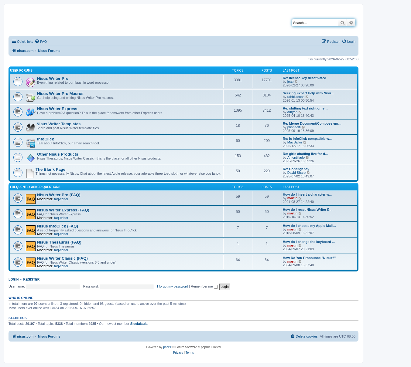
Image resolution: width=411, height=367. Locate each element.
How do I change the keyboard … (309, 242)
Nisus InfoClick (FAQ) (57, 226)
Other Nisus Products (57, 154)
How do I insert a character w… (307, 194)
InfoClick (45, 139)
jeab (290, 81)
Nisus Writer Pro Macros (60, 93)
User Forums (21, 70)
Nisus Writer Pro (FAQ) (58, 195)
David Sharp (296, 172)
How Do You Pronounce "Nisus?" (309, 258)
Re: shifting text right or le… (305, 108)
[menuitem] (41, 41)
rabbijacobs (295, 97)
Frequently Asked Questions (35, 187)
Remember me (204, 286)
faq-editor (61, 199)
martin (292, 198)
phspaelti (294, 127)
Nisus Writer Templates (58, 124)
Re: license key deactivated (304, 78)
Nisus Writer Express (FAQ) (63, 210)
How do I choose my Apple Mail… (309, 225)
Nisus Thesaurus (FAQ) (59, 242)
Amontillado (296, 157)
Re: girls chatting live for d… (305, 154)
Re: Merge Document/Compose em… (312, 123)
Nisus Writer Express (57, 108)
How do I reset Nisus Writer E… (308, 209)
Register (31, 279)
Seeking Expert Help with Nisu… (308, 93)
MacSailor (294, 142)
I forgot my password (172, 286)
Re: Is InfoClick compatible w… (307, 138)
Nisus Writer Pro (52, 78)
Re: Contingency (296, 169)
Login (14, 279)
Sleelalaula (139, 323)
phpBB (167, 347)
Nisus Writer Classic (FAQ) (62, 258)
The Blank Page (50, 169)
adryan (292, 112)
